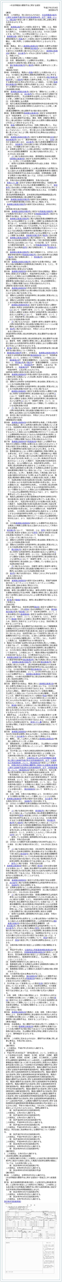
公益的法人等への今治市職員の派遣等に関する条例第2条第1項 (32, 760)
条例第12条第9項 (33, 674)
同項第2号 (38, 257)
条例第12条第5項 (19, 581)
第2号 (45, 235)
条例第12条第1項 (31, 46)
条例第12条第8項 (19, 732)
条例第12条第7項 (14, 657)
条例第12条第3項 (19, 271)
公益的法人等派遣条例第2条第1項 (39, 950)
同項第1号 (52, 247)
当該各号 (18, 144)
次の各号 (21, 53)
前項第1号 (11, 530)
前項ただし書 (36, 722)
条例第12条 (15, 27)
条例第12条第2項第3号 (21, 211)
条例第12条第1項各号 (19, 92)
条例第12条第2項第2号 (20, 199)
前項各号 (24, 854)
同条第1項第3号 (46, 211)
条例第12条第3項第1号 (48, 353)
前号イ (14, 863)
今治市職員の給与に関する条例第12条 (31, 17)
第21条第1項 (31, 976)
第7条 (9, 348)
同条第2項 (23, 367)
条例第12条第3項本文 (20, 305)
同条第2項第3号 (41, 214)
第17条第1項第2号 (17, 65)
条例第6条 (25, 614)
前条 (31, 72)
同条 (20, 39)
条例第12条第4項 (19, 374)
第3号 (31, 65)
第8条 (9, 353)
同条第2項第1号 (32, 235)
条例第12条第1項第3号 (19, 219)
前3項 (40, 866)
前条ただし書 (12, 183)
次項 (52, 140)
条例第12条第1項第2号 (21, 262)
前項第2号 (39, 811)
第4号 (20, 823)
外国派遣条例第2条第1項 (34, 952)
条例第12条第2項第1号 (20, 137)
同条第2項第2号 (42, 245)
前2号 (12, 329)
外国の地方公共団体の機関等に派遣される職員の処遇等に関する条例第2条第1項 (32, 767)
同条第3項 (32, 441)
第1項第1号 (16, 549)
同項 (27, 609)
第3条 (13, 619)
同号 (43, 530)
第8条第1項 (14, 360)
